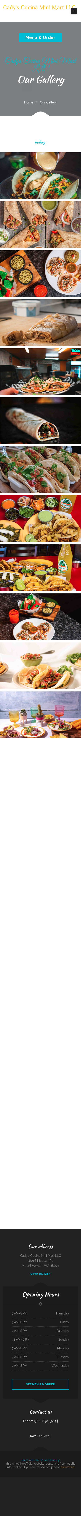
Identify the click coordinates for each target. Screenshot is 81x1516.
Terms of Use (30, 1460)
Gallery (40, 143)
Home (28, 102)
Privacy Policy (50, 1460)
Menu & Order (40, 37)
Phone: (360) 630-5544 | (40, 1421)
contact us (68, 1467)
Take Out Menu (40, 1436)
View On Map (40, 1274)
